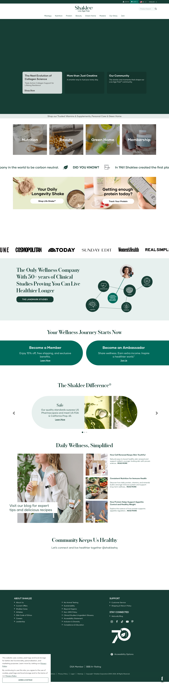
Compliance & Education (76, 632)
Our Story (113, 16)
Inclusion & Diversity (74, 628)
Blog (118, 618)
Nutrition (58, 16)
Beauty (79, 16)
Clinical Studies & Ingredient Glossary (83, 620)
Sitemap (80, 677)
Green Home (90, 16)
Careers (20, 624)
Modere (103, 16)
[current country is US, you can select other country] (143, 2)
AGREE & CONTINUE (25, 680)
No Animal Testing (73, 603)
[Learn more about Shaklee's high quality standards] (84, 412)
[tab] (84, 82)
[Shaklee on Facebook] (117, 625)
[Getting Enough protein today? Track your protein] (120, 193)
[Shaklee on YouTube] (127, 625)
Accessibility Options (123, 657)
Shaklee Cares (23, 611)
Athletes (20, 615)
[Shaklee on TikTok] (122, 623)
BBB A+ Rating (93, 670)
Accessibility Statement (76, 624)
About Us (21, 603)
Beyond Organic (72, 611)
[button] (13, 412)
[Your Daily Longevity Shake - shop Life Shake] (48, 193)
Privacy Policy (63, 677)
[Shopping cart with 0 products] (134, 2)
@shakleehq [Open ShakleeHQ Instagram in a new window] (109, 547)
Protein (69, 16)
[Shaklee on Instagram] (111, 625)
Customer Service (120, 603)
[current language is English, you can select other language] (153, 2)
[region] (84, 412)
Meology (47, 16)
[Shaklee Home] (84, 9)
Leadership (22, 628)
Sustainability (71, 607)
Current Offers (23, 607)
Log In (126, 1)
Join (123, 16)
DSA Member (76, 670)
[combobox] (147, 8)
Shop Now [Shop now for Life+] (30, 90)
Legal (73, 677)
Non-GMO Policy (72, 615)
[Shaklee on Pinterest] (132, 625)
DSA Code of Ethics (26, 620)
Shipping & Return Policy (124, 607)
